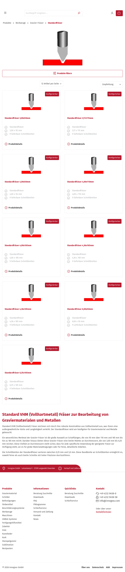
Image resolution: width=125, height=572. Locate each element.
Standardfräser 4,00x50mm (17, 182)
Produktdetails (13, 144)
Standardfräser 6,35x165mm (18, 373)
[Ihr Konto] (112, 13)
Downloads (38, 497)
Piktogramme (39, 504)
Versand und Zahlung (43, 512)
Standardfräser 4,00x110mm (80, 182)
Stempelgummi (9, 541)
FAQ (35, 501)
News (36, 519)
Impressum (117, 567)
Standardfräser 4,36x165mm (80, 245)
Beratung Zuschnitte (42, 493)
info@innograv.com (109, 500)
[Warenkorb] (119, 13)
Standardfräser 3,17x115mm (80, 118)
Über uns (85, 567)
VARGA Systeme (9, 519)
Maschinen (7, 515)
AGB (108, 567)
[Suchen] (79, 13)
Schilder (6, 497)
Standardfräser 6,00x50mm (80, 309)
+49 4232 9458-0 (107, 493)
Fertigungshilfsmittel (11, 523)
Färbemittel (7, 504)
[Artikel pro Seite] (51, 84)
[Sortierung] (112, 84)
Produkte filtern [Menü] (62, 73)
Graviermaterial (9, 493)
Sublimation (7, 545)
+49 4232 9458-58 (108, 497)
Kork (4, 537)
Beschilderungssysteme (13, 508)
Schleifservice (40, 508)
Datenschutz (98, 567)
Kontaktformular (103, 512)
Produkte (7, 488)
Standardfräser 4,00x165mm (18, 245)
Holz (4, 530)
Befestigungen (9, 501)
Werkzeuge (7, 512)
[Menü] (5, 13)
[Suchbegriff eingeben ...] (50, 13)
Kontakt (37, 515)
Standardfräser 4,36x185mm (18, 309)
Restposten (7, 548)
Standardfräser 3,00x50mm (17, 118)
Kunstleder (7, 534)
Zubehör (6, 526)
